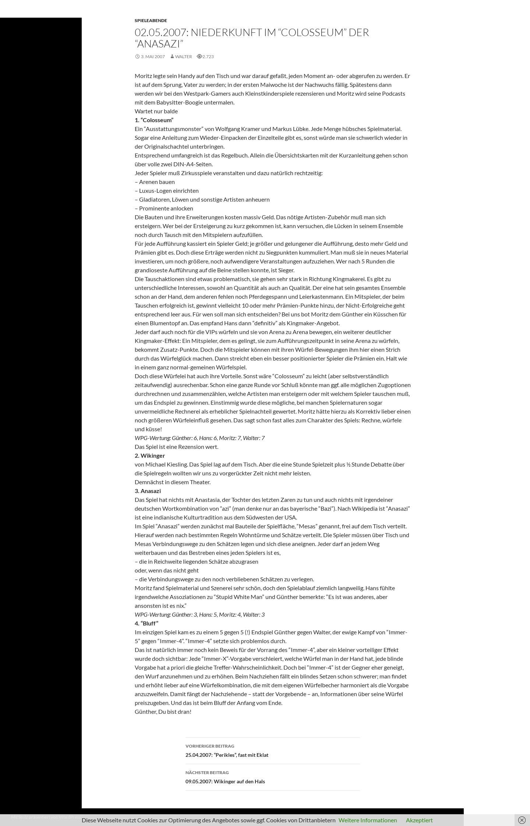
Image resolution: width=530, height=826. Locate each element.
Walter (183, 56)
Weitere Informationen (368, 819)
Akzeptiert (419, 819)
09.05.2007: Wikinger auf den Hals (273, 776)
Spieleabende (151, 20)
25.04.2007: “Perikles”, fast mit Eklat (273, 750)
